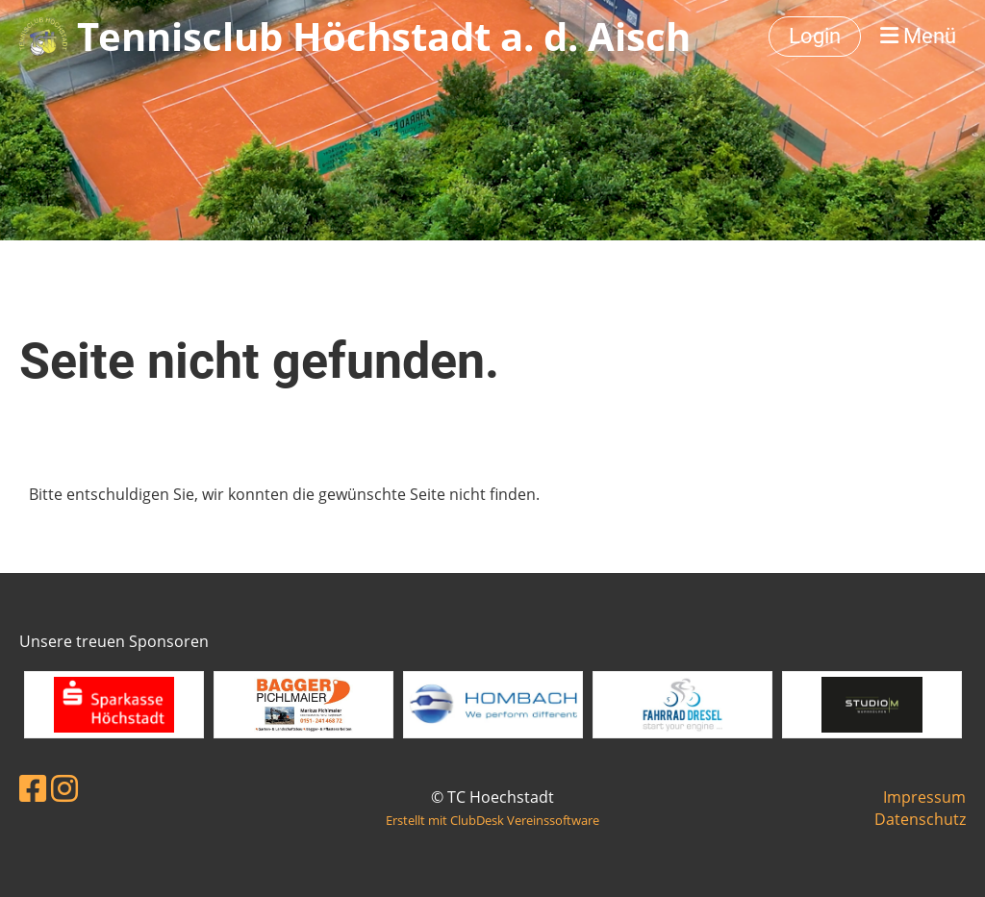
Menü (918, 36)
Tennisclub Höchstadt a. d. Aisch (384, 36)
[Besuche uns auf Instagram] (64, 788)
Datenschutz (920, 819)
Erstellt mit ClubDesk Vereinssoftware (492, 820)
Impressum (924, 797)
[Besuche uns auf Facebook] (32, 788)
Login (815, 36)
